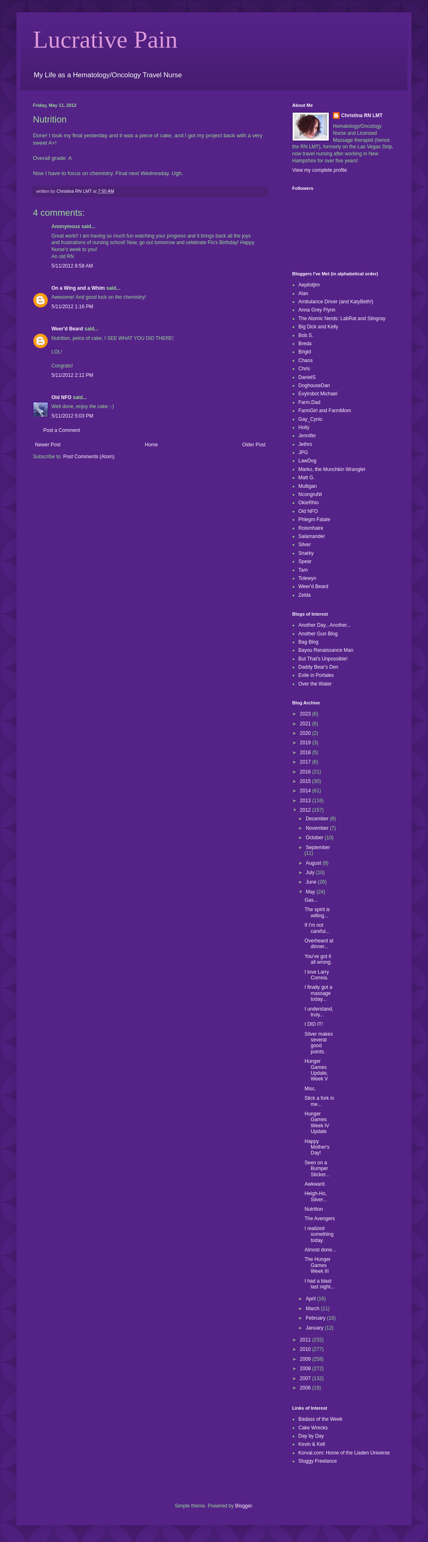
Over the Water (315, 684)
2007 (306, 1378)
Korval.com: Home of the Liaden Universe (344, 1453)
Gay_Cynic (310, 419)
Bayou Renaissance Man (325, 650)
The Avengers (320, 1218)
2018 (306, 752)
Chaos (305, 360)
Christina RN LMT (362, 115)
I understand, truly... (319, 1012)
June (312, 882)
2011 (306, 1340)
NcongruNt (310, 494)
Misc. (310, 1089)
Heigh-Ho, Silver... (316, 1196)
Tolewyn (307, 578)
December (318, 819)
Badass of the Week (320, 1419)
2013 (306, 800)
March (313, 1308)
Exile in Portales (316, 675)
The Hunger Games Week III (317, 1265)
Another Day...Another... (324, 625)
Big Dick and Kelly (318, 327)
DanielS (307, 377)
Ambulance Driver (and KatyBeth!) (335, 302)
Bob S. (305, 335)
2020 (306, 733)
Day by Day (311, 1436)
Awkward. (315, 1184)
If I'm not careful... (317, 928)
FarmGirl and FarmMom (324, 410)
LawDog (307, 461)
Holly (303, 427)
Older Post (253, 445)
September (318, 847)
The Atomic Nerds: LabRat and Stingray (341, 318)
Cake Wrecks (313, 1428)
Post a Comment (61, 430)
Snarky (306, 553)
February (316, 1318)
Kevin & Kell (311, 1444)
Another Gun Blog (317, 634)
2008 (306, 1368)
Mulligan (307, 486)
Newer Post (47, 445)
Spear (305, 561)
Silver (304, 544)
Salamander (311, 536)
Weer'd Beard (67, 329)
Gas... (311, 900)
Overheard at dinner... (319, 943)
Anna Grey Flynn (316, 310)
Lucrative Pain (105, 39)
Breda (305, 343)
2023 (306, 714)
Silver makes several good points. (319, 1043)
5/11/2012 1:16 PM (72, 306)
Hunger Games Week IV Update (317, 1122)
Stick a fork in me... (319, 1101)
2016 (306, 772)
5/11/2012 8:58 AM (72, 266)
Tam (303, 570)
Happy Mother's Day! (317, 1147)
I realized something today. (319, 1234)
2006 (306, 1388)
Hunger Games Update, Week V (316, 1070)
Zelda (304, 595)
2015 (306, 781)
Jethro (305, 444)
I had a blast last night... (320, 1284)
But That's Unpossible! (322, 659)
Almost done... (320, 1250)
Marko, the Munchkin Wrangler (331, 469)
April (311, 1299)
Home (151, 445)
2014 (306, 791)
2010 (306, 1349)
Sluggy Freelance (317, 1461)
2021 (306, 724)
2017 (306, 762)
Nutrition (314, 1209)
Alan (303, 293)
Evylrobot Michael (317, 394)
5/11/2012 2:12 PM (72, 375)
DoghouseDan (314, 385)
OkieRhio (308, 503)
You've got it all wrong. (318, 959)
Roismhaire (310, 528)
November (318, 828)
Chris (304, 369)
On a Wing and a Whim (78, 288)
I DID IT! (314, 1024)
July (311, 872)
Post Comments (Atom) (88, 456)
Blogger (243, 1506)
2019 (306, 743)
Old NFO (61, 397)
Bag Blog (308, 642)
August (314, 863)
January (315, 1328)
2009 (306, 1359)
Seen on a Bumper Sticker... (317, 1168)
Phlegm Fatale (314, 519)
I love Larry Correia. (317, 975)
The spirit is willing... (317, 912)
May (311, 892)
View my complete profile (319, 170)
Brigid (304, 352)
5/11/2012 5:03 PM (72, 416)
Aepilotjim (309, 285)
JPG (303, 452)
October (315, 837)
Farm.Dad (309, 402)
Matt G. (306, 477)
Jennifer (307, 436)
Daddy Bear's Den (318, 667)
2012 (306, 810)
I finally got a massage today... (318, 993)
